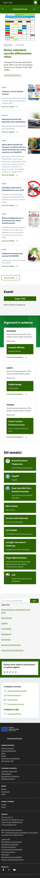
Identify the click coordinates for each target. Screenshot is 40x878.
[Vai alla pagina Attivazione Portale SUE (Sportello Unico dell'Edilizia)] (9, 131)
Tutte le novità (10, 277)
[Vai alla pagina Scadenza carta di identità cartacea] (9, 106)
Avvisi (3, 794)
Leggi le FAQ (5, 839)
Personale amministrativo (10, 758)
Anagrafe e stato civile (9, 771)
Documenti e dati (7, 761)
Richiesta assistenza (8, 847)
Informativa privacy (8, 852)
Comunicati (5, 791)
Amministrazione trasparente (11, 849)
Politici (3, 756)
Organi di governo (7, 748)
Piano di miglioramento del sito (12, 859)
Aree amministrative (8, 751)
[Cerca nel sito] (34, 9)
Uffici (3, 753)
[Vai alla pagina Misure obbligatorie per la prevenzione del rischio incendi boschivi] (9, 240)
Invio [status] (34, 600)
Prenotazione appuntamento (11, 842)
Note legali (5, 854)
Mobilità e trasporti (8, 779)
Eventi (3, 807)
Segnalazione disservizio (10, 844)
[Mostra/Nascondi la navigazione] (2, 9)
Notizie (3, 789)
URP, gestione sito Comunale (11, 830)
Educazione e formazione (10, 776)
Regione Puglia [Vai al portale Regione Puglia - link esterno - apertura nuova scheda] (7, 2)
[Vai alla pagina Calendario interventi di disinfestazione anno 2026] (9, 204)
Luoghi (3, 804)
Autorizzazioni (6, 773)
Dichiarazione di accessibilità (11, 857)
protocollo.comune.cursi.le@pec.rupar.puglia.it (21, 832)
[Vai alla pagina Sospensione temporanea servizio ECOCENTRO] (9, 265)
